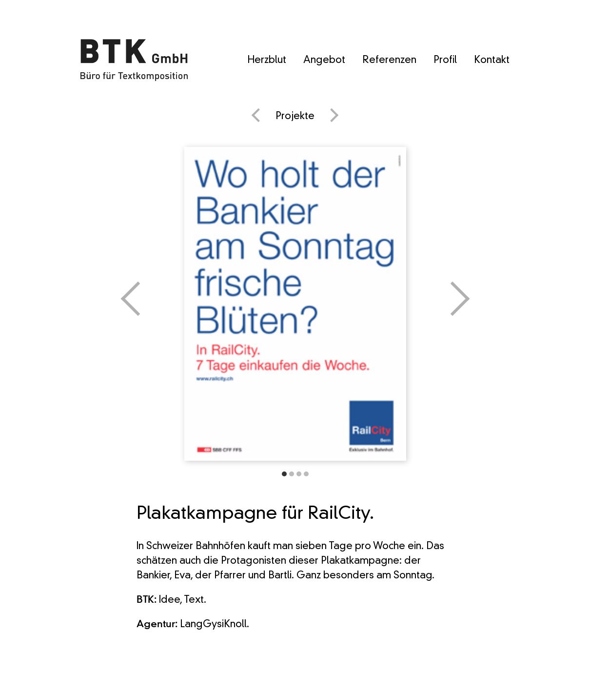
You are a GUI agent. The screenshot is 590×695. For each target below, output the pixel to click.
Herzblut (266, 60)
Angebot (324, 60)
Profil (445, 60)
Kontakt (492, 60)
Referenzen (389, 60)
